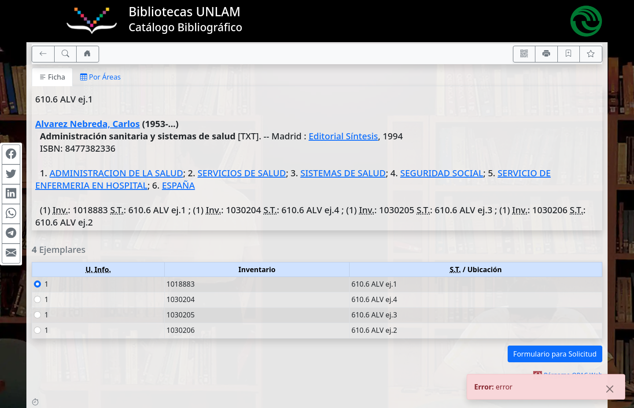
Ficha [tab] (52, 77)
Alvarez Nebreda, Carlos (87, 124)
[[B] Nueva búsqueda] (65, 54)
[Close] (609, 390)
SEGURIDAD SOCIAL (441, 173)
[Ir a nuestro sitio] (87, 54)
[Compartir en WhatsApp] (11, 214)
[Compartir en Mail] (11, 254)
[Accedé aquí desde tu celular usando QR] (524, 54)
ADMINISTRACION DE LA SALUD (116, 173)
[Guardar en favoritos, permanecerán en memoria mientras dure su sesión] (568, 54)
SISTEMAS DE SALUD (343, 173)
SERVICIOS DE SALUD (242, 173)
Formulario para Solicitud (555, 354)
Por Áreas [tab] (100, 77)
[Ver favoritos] (590, 54)
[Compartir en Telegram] (11, 234)
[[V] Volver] (43, 54)
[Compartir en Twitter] (11, 174)
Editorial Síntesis (343, 136)
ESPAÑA (178, 185)
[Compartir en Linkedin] (11, 194)
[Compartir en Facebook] (11, 155)
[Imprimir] (546, 54)
